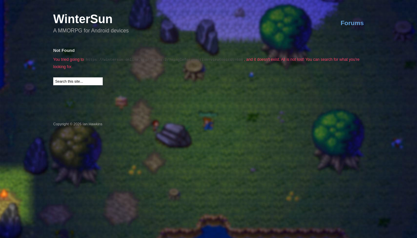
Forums (352, 23)
